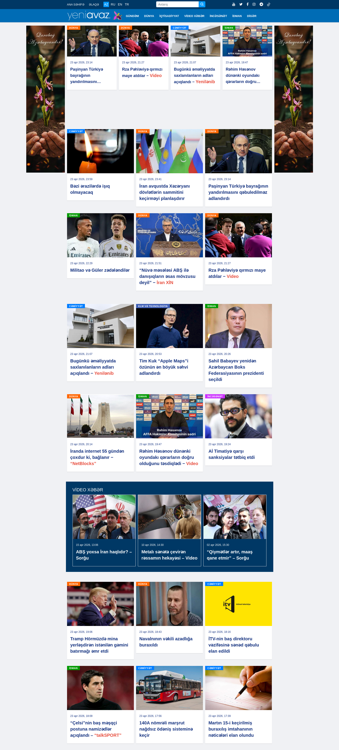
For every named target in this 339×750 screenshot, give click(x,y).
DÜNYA (149, 16)
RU (113, 4)
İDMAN (237, 16)
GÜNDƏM (132, 16)
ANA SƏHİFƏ (75, 4)
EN (120, 4)
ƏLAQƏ (94, 4)
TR (127, 4)
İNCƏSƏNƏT (218, 16)
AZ (106, 4)
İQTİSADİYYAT (169, 16)
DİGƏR (252, 16)
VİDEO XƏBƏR (194, 16)
